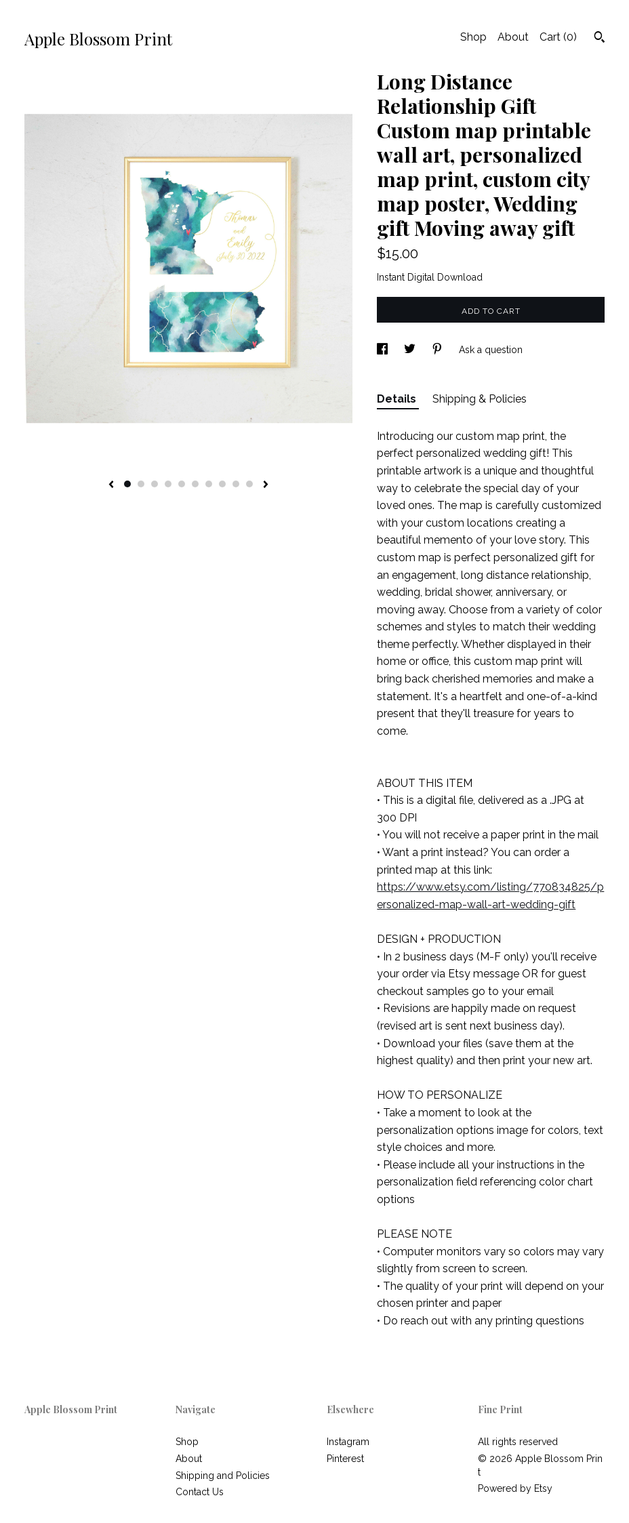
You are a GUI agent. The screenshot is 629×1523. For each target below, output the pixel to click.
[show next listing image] (265, 485)
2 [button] (141, 484)
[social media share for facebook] (383, 349)
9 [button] (235, 484)
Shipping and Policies (223, 1475)
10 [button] (249, 484)
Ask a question (491, 349)
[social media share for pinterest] (438, 349)
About (513, 37)
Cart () (558, 37)
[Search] (599, 38)
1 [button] (127, 484)
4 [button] (168, 484)
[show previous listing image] (111, 485)
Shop (473, 37)
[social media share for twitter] (411, 349)
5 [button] (181, 484)
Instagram (348, 1441)
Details (398, 398)
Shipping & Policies (479, 398)
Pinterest (345, 1458)
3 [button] (154, 484)
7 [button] (208, 484)
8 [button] (222, 484)
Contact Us (200, 1491)
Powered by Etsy (515, 1488)
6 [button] (195, 484)
